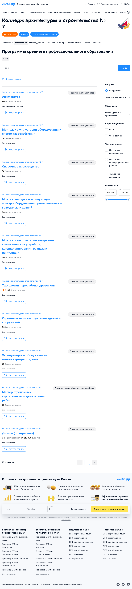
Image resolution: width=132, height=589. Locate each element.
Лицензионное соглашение (37, 584)
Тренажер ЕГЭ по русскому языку (15, 538)
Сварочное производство (20, 166)
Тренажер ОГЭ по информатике (44, 564)
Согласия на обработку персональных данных (79, 517)
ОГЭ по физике (110, 554)
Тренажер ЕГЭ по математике (10, 545)
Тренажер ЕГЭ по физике (14, 570)
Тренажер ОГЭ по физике (48, 570)
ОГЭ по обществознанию (115, 542)
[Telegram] (123, 584)
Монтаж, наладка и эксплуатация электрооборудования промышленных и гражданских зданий (32, 203)
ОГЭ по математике (112, 538)
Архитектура (11, 97)
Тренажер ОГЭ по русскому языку (49, 538)
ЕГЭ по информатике (79, 550)
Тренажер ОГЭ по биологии (49, 558)
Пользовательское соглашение (67, 584)
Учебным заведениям (12, 584)
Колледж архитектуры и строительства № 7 (22, 92)
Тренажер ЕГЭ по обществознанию (10, 553)
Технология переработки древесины (29, 285)
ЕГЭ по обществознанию (81, 542)
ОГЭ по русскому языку (114, 534)
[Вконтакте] (118, 584)
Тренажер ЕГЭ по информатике (10, 564)
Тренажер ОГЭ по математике (44, 545)
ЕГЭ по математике (78, 538)
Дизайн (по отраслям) (18, 433)
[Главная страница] (8, 4)
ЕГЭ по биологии (77, 546)
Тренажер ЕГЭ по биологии (15, 558)
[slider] (106, 199)
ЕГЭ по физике (76, 554)
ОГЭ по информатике (113, 550)
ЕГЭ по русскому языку (80, 534)
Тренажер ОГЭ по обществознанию (44, 553)
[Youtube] (128, 584)
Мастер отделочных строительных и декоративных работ (24, 396)
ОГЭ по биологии (111, 546)
